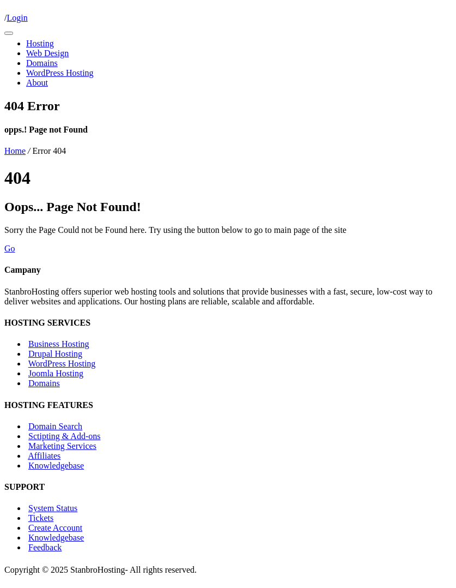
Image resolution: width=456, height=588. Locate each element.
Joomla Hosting (55, 373)
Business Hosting (58, 344)
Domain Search (55, 426)
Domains (42, 63)
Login (17, 17)
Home (15, 150)
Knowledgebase (56, 465)
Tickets (41, 518)
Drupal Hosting (55, 353)
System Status (52, 508)
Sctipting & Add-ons (64, 436)
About (37, 82)
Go (9, 248)
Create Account (55, 527)
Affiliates (44, 455)
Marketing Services (62, 446)
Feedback (45, 547)
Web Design (47, 53)
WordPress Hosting (60, 72)
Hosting (40, 43)
